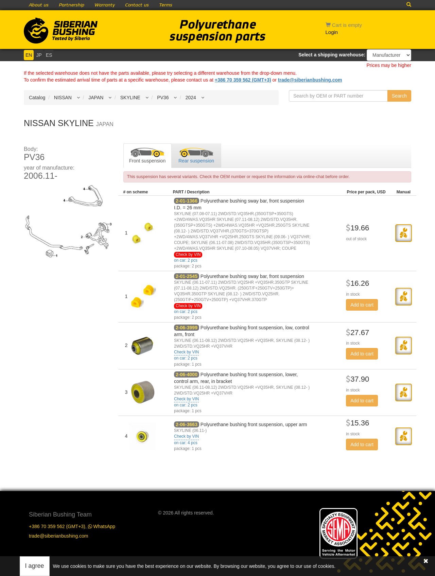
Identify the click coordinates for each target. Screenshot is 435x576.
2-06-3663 (186, 424)
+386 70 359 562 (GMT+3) (243, 80)
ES (49, 55)
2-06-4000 (186, 374)
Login (332, 32)
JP (38, 55)
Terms (165, 5)
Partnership (71, 5)
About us (39, 5)
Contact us (137, 5)
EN (28, 55)
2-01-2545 (186, 276)
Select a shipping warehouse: (331, 54)
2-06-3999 (186, 327)
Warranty (104, 5)
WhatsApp (101, 526)
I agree (34, 565)
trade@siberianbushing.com (310, 80)
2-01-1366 (186, 201)
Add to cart (361, 305)
